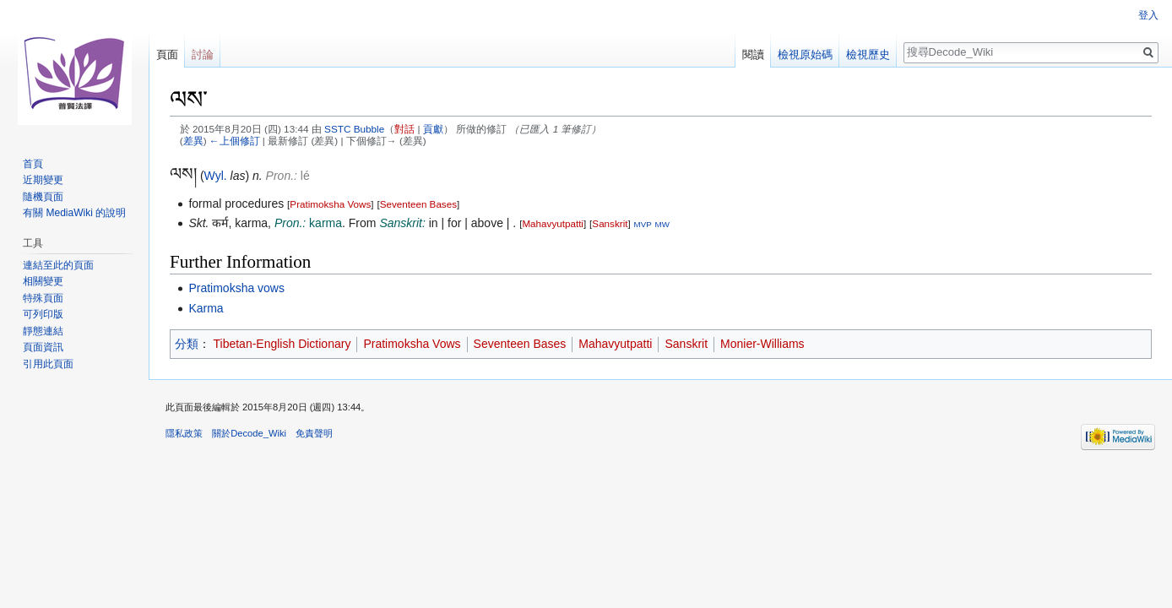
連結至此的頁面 (58, 265)
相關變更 (43, 281)
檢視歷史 (868, 54)
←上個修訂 (234, 140)
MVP (643, 224)
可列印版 (43, 314)
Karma (205, 308)
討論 (203, 54)
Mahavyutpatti (552, 223)
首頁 (33, 164)
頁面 (167, 54)
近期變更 (43, 180)
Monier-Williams (762, 343)
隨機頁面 (43, 197)
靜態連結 (43, 331)
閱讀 (753, 54)
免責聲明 (314, 433)
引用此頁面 (48, 364)
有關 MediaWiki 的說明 (74, 213)
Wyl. (215, 175)
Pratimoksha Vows (330, 203)
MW (662, 224)
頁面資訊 (43, 347)
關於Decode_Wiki (249, 433)
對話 (404, 128)
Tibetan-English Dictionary (282, 343)
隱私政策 (184, 433)
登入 (1148, 15)
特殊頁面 (43, 298)
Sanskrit (609, 223)
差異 (193, 140)
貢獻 (433, 128)
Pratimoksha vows (236, 288)
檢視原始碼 (805, 54)
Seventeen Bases (418, 203)
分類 (186, 343)
